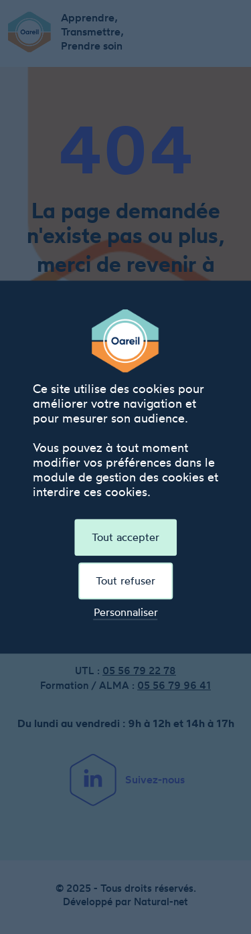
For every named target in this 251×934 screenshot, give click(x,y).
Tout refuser (125, 580)
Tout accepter (125, 537)
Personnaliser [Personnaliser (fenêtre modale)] (126, 612)
